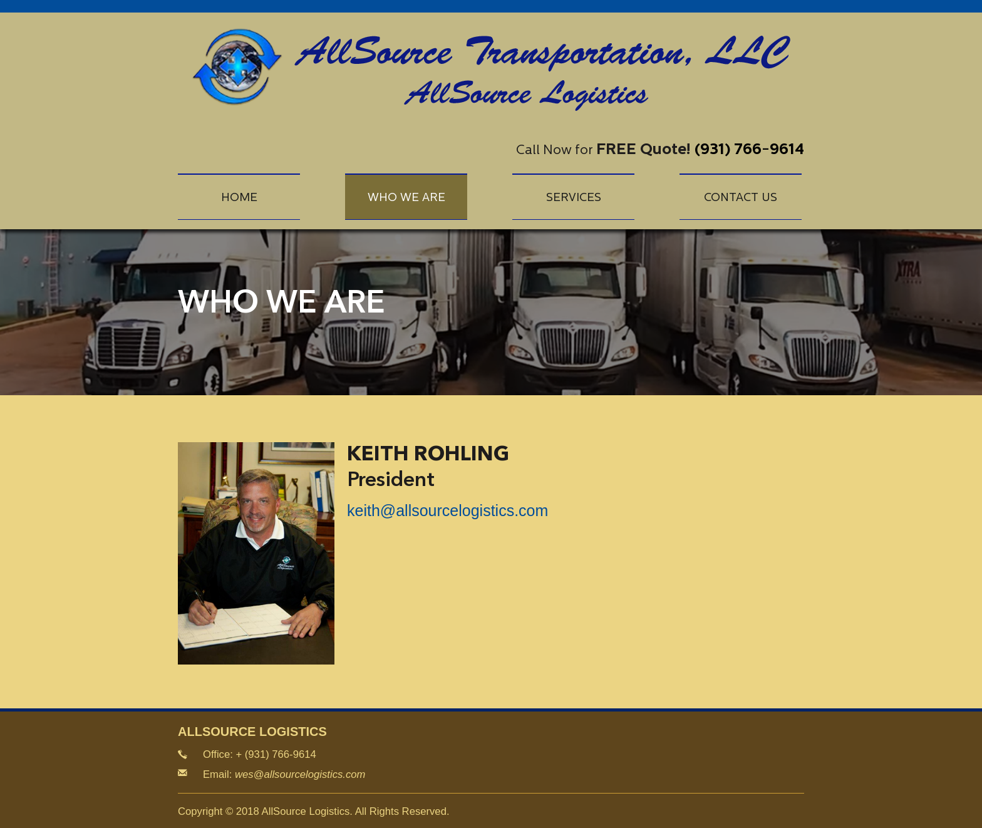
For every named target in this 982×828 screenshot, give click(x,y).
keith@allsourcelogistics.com (447, 510)
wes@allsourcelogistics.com (300, 774)
